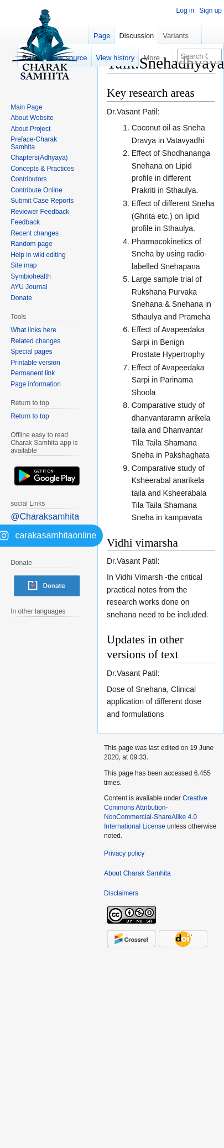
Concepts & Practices (42, 168)
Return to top (30, 416)
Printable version (35, 362)
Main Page (26, 107)
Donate (21, 298)
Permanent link (33, 373)
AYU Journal (29, 287)
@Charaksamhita (45, 516)
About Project (30, 129)
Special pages (31, 351)
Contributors (28, 179)
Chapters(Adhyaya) (39, 157)
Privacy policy (124, 853)
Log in (185, 10)
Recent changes (35, 233)
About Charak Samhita (137, 873)
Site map (24, 265)
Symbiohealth (31, 276)
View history (115, 58)
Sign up (210, 10)
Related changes (35, 341)
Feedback (25, 222)
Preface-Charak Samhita (34, 143)
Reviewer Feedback (40, 212)
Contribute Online (36, 190)
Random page (31, 244)
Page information (36, 384)
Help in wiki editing (38, 255)
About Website (32, 118)
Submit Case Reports (42, 201)
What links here (33, 330)
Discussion (136, 36)
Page (101, 36)
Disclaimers (121, 893)
